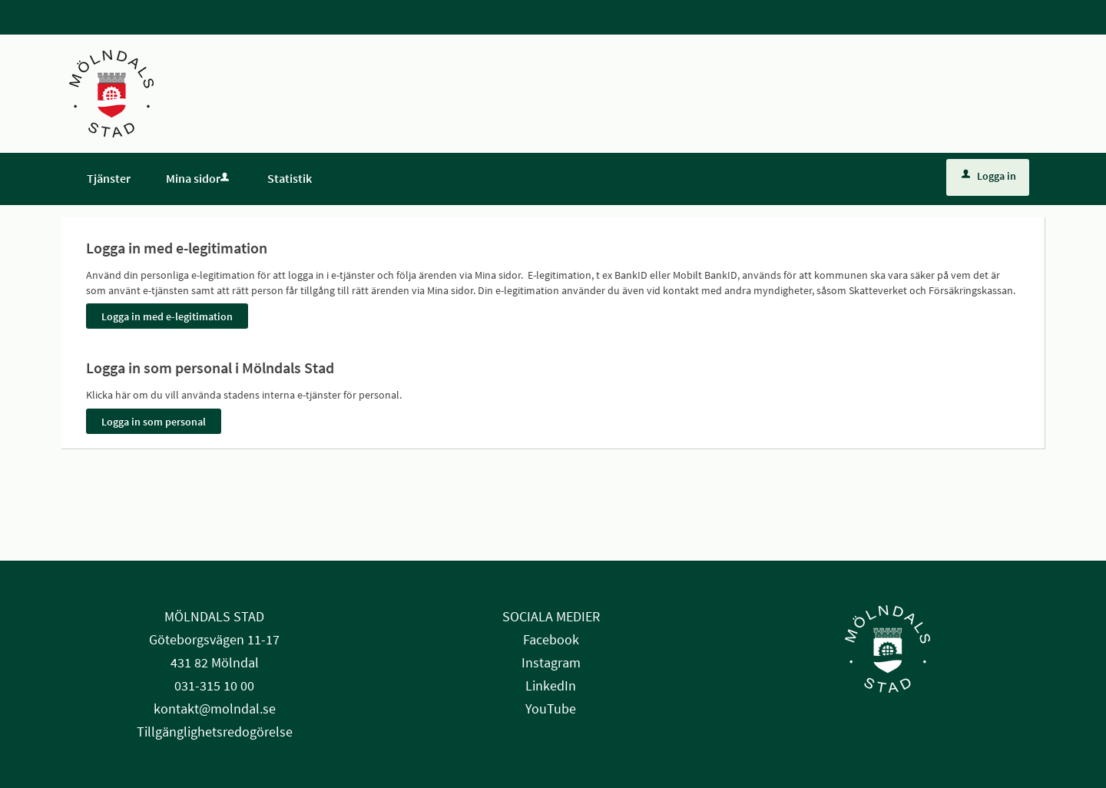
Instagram (551, 662)
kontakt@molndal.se (215, 708)
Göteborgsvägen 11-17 (214, 639)
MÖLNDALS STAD (214, 616)
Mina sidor (199, 178)
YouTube (550, 708)
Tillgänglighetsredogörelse (215, 731)
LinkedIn (550, 685)
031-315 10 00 (214, 685)
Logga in (989, 176)
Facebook (551, 639)
